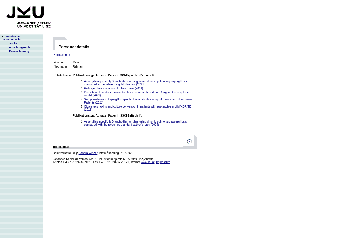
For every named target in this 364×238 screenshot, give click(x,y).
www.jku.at (148, 162)
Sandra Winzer (88, 153)
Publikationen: (63, 75)
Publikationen (61, 54)
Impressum (163, 162)
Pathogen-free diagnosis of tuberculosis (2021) (113, 88)
